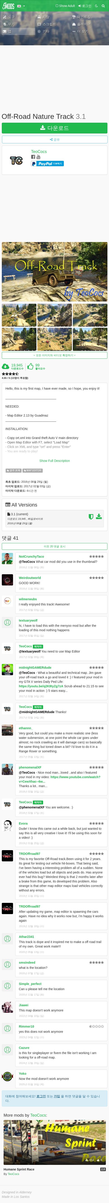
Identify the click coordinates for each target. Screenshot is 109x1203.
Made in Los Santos (16, 1197)
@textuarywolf (29, 651)
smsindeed (27, 962)
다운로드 (54, 128)
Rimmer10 (26, 1026)
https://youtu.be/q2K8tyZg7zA (41, 686)
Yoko (22, 1073)
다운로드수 (17, 368)
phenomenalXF (30, 767)
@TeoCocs (27, 561)
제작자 (38, 646)
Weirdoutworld (30, 578)
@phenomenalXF (31, 807)
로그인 (41, 1096)
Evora (23, 823)
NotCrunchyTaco (31, 556)
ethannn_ (26, 728)
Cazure (24, 1048)
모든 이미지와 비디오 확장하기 (54, 355)
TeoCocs (39, 151)
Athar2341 (26, 937)
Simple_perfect (30, 984)
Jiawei (23, 1005)
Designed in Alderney (17, 1192)
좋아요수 (40, 368)
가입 (57, 1096)
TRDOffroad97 (29, 854)
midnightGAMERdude (35, 667)
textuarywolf (28, 620)
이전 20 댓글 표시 (54, 546)
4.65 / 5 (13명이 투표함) (15, 378)
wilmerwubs (28, 599)
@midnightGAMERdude (36, 712)
